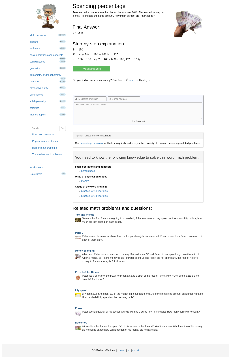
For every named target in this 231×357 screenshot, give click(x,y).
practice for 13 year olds (94, 191)
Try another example (91, 69)
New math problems (43, 134)
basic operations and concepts (48, 56)
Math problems (48, 35)
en (129, 350)
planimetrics (48, 94)
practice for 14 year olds (94, 196)
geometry (48, 68)
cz (133, 350)
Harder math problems (44, 147)
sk (138, 350)
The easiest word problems (47, 154)
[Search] (63, 128)
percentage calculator (92, 143)
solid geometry (48, 101)
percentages (88, 171)
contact (122, 350)
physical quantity (48, 87)
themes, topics (48, 114)
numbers (48, 81)
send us (131, 80)
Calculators (48, 173)
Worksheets (36, 167)
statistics (48, 107)
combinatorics (48, 61)
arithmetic (48, 48)
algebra (48, 41)
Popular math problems (45, 141)
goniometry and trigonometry (48, 76)
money (85, 181)
